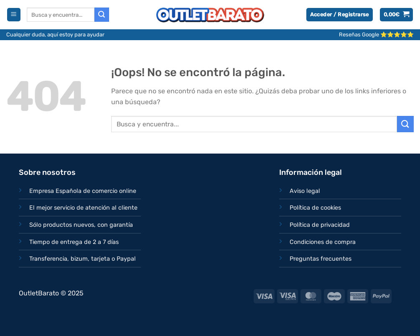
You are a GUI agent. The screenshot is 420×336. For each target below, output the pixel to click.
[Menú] (13, 15)
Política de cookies (315, 207)
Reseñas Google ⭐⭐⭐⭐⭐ (376, 34)
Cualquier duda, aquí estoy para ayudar (55, 34)
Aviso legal (305, 191)
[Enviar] (101, 15)
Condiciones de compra (323, 242)
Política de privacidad (320, 224)
